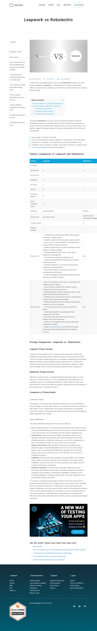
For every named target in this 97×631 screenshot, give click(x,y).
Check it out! (78, 532)
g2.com (34, 147)
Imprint (72, 581)
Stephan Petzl (50, 79)
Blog (11, 585)
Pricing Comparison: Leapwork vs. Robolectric (47, 106)
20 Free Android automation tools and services (17, 97)
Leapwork (56, 83)
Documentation (55, 583)
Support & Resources (57, 581)
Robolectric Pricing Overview (44, 111)
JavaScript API (35, 590)
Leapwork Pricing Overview (43, 108)
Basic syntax (14, 57)
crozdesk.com (44, 147)
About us (13, 590)
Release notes (34, 593)
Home (12, 581)
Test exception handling (38, 583)
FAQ (11, 588)
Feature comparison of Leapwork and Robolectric (48, 103)
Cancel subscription (76, 588)
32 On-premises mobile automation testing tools (17, 87)
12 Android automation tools (17, 124)
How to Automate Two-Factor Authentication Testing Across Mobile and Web (17, 66)
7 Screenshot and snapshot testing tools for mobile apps (17, 77)
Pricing (12, 583)
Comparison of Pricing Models (44, 114)
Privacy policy (74, 585)
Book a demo (54, 585)
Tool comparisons (65, 79)
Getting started (35, 581)
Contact (52, 588)
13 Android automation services (17, 116)
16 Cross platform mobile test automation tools (17, 107)
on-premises (53, 327)
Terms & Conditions (76, 583)
